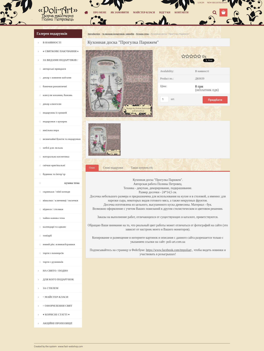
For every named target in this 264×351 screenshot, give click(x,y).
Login (201, 2)
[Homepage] (86, 13)
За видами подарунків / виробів (118, 34)
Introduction (94, 34)
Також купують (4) (142, 167)
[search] (214, 13)
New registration (217, 2)
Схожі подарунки (113, 167)
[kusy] (164, 99)
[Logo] (57, 12)
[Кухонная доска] (119, 51)
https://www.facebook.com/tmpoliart (168, 250)
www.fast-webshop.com (70, 346)
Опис (92, 167)
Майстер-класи (144, 12)
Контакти (182, 12)
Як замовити (120, 12)
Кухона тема (142, 34)
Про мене (99, 12)
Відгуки (164, 12)
